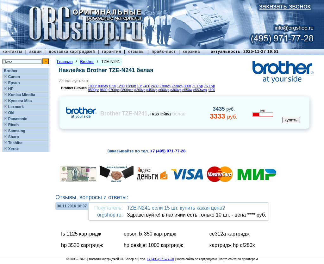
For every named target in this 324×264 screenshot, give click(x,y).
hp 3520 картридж (82, 245)
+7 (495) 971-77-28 (160, 259)
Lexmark (16, 107)
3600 (187, 86)
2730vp (177, 86)
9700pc (114, 90)
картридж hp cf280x (232, 245)
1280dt (131, 86)
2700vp (165, 86)
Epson (14, 83)
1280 (121, 86)
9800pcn (127, 90)
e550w (187, 90)
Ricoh (13, 125)
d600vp (163, 90)
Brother (10, 71)
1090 (112, 86)
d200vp (140, 90)
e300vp (175, 90)
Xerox (13, 149)
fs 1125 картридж (81, 233)
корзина (191, 51)
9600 (104, 90)
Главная (64, 61)
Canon (14, 77)
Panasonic (17, 119)
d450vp (151, 90)
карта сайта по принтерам (238, 259)
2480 (155, 86)
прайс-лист (164, 51)
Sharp (13, 137)
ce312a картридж (229, 233)
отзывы (136, 51)
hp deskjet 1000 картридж (153, 245)
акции (35, 51)
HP (11, 89)
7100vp (197, 86)
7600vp (209, 86)
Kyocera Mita (20, 101)
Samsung (16, 131)
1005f (92, 86)
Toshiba (15, 143)
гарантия (111, 51)
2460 (146, 86)
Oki (11, 113)
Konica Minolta (21, 95)
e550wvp (200, 90)
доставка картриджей (72, 51)
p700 (211, 90)
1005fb (102, 86)
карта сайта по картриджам (197, 259)
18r (139, 86)
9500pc (93, 90)
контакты (12, 51)
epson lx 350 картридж (150, 233)
